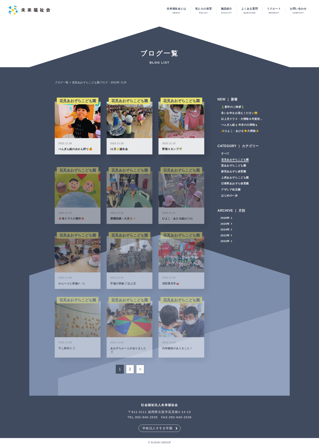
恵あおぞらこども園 (233, 166)
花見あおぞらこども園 (235, 161)
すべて (225, 154)
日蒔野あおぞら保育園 (235, 184)
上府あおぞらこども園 (235, 179)
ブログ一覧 (62, 83)
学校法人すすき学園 (157, 428)
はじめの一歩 (229, 196)
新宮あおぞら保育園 (233, 172)
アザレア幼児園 (230, 191)
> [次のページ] (140, 371)
